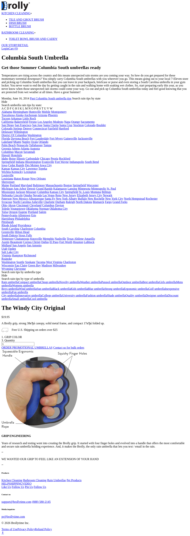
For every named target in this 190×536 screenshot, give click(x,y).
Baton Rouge (22, 178)
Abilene (79, 238)
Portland (15, 185)
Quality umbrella (135, 295)
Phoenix (53, 115)
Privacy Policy (26, 529)
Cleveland (36, 205)
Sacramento (88, 121)
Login (5, 48)
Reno (58, 195)
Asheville (37, 202)
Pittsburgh (7, 222)
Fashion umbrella (96, 295)
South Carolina (10, 228)
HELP (5, 483)
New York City (114, 198)
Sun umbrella (45, 288)
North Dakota (84, 202)
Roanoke (6, 258)
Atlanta (25, 148)
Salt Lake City (10, 252)
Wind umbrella (28, 288)
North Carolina (22, 202)
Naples (26, 141)
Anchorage (30, 115)
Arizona (42, 115)
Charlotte (49, 202)
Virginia (6, 255)
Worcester (93, 185)
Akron (12, 205)
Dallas (45, 242)
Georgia (6, 148)
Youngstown (17, 208)
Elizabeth (82, 195)
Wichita (6, 171)
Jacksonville (85, 138)
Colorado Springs (11, 128)
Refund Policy (43, 529)
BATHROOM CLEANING (18, 32)
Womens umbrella (23, 285)
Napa (67, 121)
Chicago (45, 158)
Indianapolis (76, 161)
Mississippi (8, 192)
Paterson (6, 198)
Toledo (5, 208)
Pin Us (29, 487)
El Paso (54, 242)
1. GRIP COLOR (11, 337)
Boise (12, 158)
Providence (24, 225)
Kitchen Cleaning (11, 480)
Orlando (43, 141)
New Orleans (38, 178)
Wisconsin (7, 265)
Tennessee (7, 238)
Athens (16, 148)
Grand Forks (119, 202)
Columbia (43, 192)
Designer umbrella (157, 295)
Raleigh (70, 202)
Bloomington (33, 161)
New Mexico (20, 198)
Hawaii (5, 155)
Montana (95, 192)
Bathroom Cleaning (34, 480)
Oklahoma (32, 208)
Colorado (90, 125)
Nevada (37, 195)
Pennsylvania (9, 215)
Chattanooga (22, 238)
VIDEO (27, 483)
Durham (60, 202)
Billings (106, 192)
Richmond (30, 255)
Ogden (12, 248)
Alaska (19, 115)
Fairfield (53, 128)
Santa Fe (50, 198)
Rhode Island (9, 225)
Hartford (64, 128)
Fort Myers (56, 138)
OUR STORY (9, 45)
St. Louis (84, 192)
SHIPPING (15, 483)
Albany (72, 198)
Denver (27, 128)
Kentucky (17, 171)
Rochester (152, 198)
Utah (4, 248)
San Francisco (23, 125)
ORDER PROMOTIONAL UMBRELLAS (27, 347)
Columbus (7, 151)
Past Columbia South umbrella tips (50, 98)
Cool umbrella (38, 298)
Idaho (4, 158)
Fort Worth (65, 242)
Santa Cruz (66, 125)
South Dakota (9, 235)
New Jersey (69, 195)
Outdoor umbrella (131, 282)
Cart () (13, 48)
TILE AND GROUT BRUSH (26, 19)
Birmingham (20, 111)
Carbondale (32, 158)
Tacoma (40, 262)
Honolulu (16, 155)
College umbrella (52, 295)
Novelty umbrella (69, 282)
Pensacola (22, 145)
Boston (67, 185)
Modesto (58, 121)
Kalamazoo (60, 188)
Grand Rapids (44, 188)
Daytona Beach (20, 138)
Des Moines (32, 165)
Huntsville (35, 111)
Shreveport (7, 181)
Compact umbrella (29, 282)
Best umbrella (150, 282)
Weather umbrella (90, 282)
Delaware (7, 131)
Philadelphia (22, 218)
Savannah (29, 151)
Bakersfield (21, 121)
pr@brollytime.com (13, 516)
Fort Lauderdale (39, 138)
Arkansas (16, 118)
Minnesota (84, 188)
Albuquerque (36, 198)
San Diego (7, 125)
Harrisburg (7, 218)
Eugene (22, 212)
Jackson (20, 192)
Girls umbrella (167, 282)
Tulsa (4, 212)
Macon (18, 151)
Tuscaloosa (8, 115)
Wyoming (7, 268)
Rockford (64, 158)
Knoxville (36, 238)
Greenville (7, 232)
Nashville (60, 238)
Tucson (5, 118)
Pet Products (74, 480)
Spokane (30, 262)
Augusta (35, 148)
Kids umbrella (79, 288)
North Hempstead (134, 198)
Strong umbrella (114, 288)
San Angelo (19, 245)
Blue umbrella (96, 288)
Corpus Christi (31, 242)
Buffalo (82, 198)
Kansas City (18, 168)
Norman (44, 208)
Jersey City (95, 195)
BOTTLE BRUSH (20, 26)
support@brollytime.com (16, 501)
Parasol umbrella (111, 282)
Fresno (33, 121)
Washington (34, 135)
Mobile (46, 111)
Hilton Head (22, 232)
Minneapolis (98, 188)
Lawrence (32, 168)
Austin (5, 242)
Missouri (31, 192)
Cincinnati (22, 205)
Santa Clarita (51, 125)
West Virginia (54, 262)
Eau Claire (21, 265)
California (7, 121)
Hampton (17, 255)
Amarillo (89, 238)
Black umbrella (62, 288)
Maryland (26, 185)
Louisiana (7, 178)
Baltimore (39, 185)
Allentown (24, 215)
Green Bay (34, 265)
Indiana (20, 161)
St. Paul (111, 188)
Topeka (42, 168)
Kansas (5, 168)
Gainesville (70, 138)
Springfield (8, 161)
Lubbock (89, 242)
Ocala (34, 141)
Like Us (6, 487)
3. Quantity (8, 340)
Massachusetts (54, 185)
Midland (6, 245)
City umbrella (9, 295)
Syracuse (6, 202)
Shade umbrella (116, 295)
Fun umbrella (20, 292)
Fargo (108, 202)
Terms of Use (9, 529)
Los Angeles (44, 121)
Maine (5, 185)
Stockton (78, 125)
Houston (78, 242)
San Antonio (34, 245)
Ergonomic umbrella (136, 288)
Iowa (4, 165)
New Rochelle (96, 198)
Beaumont (16, 242)
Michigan (7, 188)
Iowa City (46, 165)
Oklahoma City (59, 208)
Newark (107, 195)
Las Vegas (48, 195)
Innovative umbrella (30, 295)
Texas (70, 238)
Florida (5, 138)
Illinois (21, 158)
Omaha (27, 195)
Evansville (48, 161)
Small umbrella (21, 298)
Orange (75, 121)
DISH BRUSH (18, 22)
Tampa (47, 145)
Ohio (4, 205)
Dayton (59, 205)
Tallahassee (36, 145)
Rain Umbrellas (56, 480)
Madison (47, 265)
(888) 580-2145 (41, 501)
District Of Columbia (14, 135)
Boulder (101, 125)
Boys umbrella (10, 288)
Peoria (54, 158)
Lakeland (7, 141)
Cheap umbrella (49, 282)
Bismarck (98, 202)
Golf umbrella (156, 288)
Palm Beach (8, 145)
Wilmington (21, 131)
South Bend (92, 161)
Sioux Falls (25, 235)
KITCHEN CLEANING (16, 13)
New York (62, 198)
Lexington (30, 171)
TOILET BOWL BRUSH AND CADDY (33, 38)
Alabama (6, 111)
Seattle (20, 262)
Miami (17, 141)
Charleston (26, 228)
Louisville (7, 175)
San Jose (37, 125)
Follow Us (18, 487)
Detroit (31, 188)
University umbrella (74, 295)
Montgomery (59, 111)
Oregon (13, 212)
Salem (42, 212)
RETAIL (23, 45)
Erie (33, 215)
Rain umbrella (9, 282)
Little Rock (29, 118)
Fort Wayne (62, 161)
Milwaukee (59, 265)
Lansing (72, 188)
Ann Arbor (19, 188)
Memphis (48, 238)
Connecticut (40, 128)
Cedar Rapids (16, 165)
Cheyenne (20, 268)
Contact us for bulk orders (68, 347)
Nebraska (7, 195)
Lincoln (18, 195)
